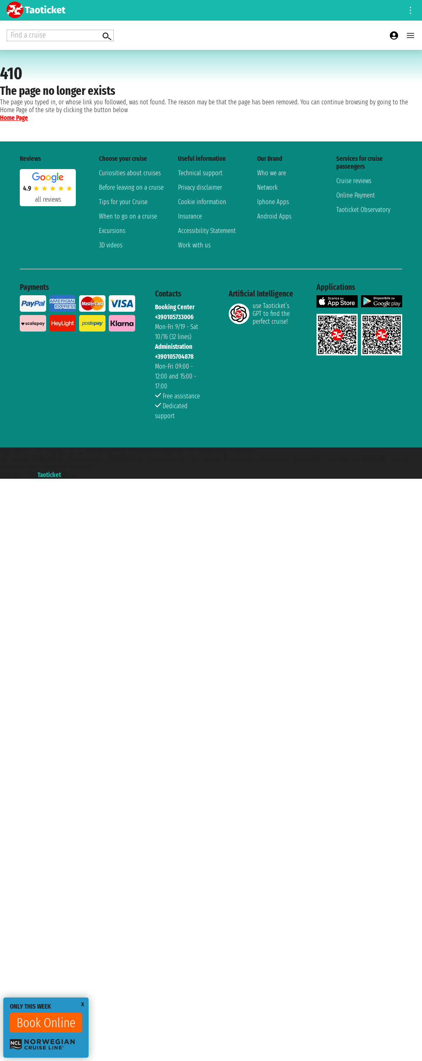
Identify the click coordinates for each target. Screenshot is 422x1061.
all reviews (48, 199)
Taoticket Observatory (363, 210)
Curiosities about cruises (130, 173)
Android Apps (274, 216)
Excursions (112, 231)
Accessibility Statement (207, 231)
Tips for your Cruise (123, 202)
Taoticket (49, 475)
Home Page (14, 118)
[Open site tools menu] (410, 10)
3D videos (110, 245)
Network (267, 187)
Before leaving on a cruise (131, 187)
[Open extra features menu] (60, 35)
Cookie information (202, 202)
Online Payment (355, 195)
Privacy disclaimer (200, 187)
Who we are (271, 173)
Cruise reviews (353, 181)
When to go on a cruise (128, 216)
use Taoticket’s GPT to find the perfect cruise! (259, 313)
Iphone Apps (273, 202)
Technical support (200, 173)
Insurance (190, 216)
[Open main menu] (410, 35)
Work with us (194, 245)
